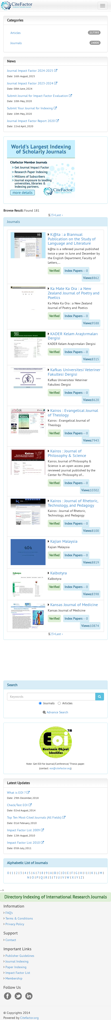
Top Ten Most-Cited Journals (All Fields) (36, 817)
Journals (55, 43)
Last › (59, 215)
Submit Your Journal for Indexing (32, 108)
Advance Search (57, 712)
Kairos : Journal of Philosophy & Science (67, 453)
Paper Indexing (16, 967)
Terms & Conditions (19, 918)
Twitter (18, 996)
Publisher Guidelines (19, 956)
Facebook (7, 996)
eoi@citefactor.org (60, 768)
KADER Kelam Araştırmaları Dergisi (73, 336)
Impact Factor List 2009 (25, 830)
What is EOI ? (18, 793)
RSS (29, 996)
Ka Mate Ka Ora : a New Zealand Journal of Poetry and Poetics (73, 293)
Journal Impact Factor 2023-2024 (32, 83)
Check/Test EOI (19, 805)
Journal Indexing (17, 961)
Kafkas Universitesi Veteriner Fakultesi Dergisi (74, 372)
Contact (10, 940)
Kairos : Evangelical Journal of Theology (73, 413)
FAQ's (9, 913)
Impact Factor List (17, 973)
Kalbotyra (58, 573)
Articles (55, 33)
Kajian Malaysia (63, 541)
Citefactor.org (29, 1018)
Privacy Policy (14, 924)
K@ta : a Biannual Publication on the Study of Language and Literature (72, 239)
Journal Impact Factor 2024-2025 (32, 71)
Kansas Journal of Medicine (74, 604)
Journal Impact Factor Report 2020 (33, 121)
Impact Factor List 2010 (25, 843)
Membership (13, 978)
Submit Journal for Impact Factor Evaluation (39, 96)
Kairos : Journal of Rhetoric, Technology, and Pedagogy (73, 503)
